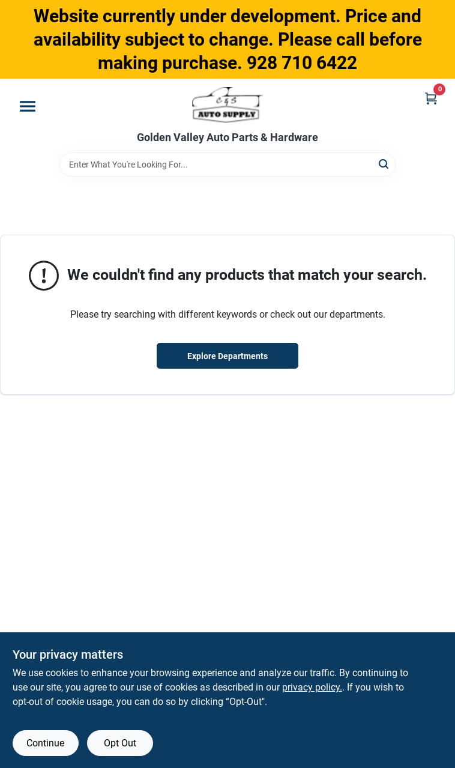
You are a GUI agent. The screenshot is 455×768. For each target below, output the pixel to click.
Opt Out (120, 743)
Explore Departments (227, 356)
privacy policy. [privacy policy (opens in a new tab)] (312, 687)
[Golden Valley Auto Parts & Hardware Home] (228, 105)
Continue (45, 743)
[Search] (384, 164)
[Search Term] (227, 165)
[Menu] (27, 106)
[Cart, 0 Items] (431, 98)
